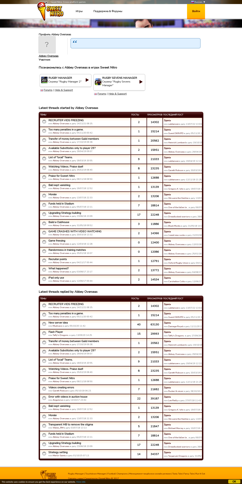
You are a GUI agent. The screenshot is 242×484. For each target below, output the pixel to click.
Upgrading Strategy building (64, 213)
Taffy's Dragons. (61, 335)
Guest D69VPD (176, 133)
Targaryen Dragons (177, 456)
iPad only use (56, 278)
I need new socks (176, 235)
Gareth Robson (175, 170)
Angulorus (58, 400)
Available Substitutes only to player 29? (72, 148)
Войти (196, 11)
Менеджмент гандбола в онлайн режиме (150, 473)
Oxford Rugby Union (178, 262)
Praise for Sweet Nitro (61, 176)
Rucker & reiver (175, 391)
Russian (196, 2)
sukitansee (173, 124)
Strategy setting (58, 452)
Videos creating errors (61, 387)
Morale (52, 194)
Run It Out (200, 473)
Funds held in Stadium (61, 204)
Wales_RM (58, 427)
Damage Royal (175, 326)
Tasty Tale (177, 473)
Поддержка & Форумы (107, 11)
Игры (79, 11)
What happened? (58, 268)
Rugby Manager (76, 473)
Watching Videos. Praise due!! (65, 166)
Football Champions (118, 473)
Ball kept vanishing (59, 185)
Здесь (167, 120)
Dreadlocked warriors (179, 216)
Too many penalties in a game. (65, 129)
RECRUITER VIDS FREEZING (66, 120)
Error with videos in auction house (67, 397)
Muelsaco (57, 325)
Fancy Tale (189, 473)
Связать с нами (75, 478)
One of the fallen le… (178, 207)
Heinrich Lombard (177, 142)
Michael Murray (175, 428)
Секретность (91, 478)
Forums (48, 90)
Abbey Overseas (48, 56)
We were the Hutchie (178, 198)
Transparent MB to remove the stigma (70, 424)
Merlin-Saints (59, 455)
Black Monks (174, 225)
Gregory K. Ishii (175, 188)
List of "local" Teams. (60, 157)
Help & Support (64, 90)
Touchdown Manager (95, 473)
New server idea (58, 323)
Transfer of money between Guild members (73, 139)
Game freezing (56, 241)
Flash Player (55, 332)
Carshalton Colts (176, 281)
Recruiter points (57, 259)
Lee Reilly (173, 400)
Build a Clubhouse (58, 222)
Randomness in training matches (67, 250)
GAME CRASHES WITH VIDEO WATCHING (74, 231)
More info (80, 482)
